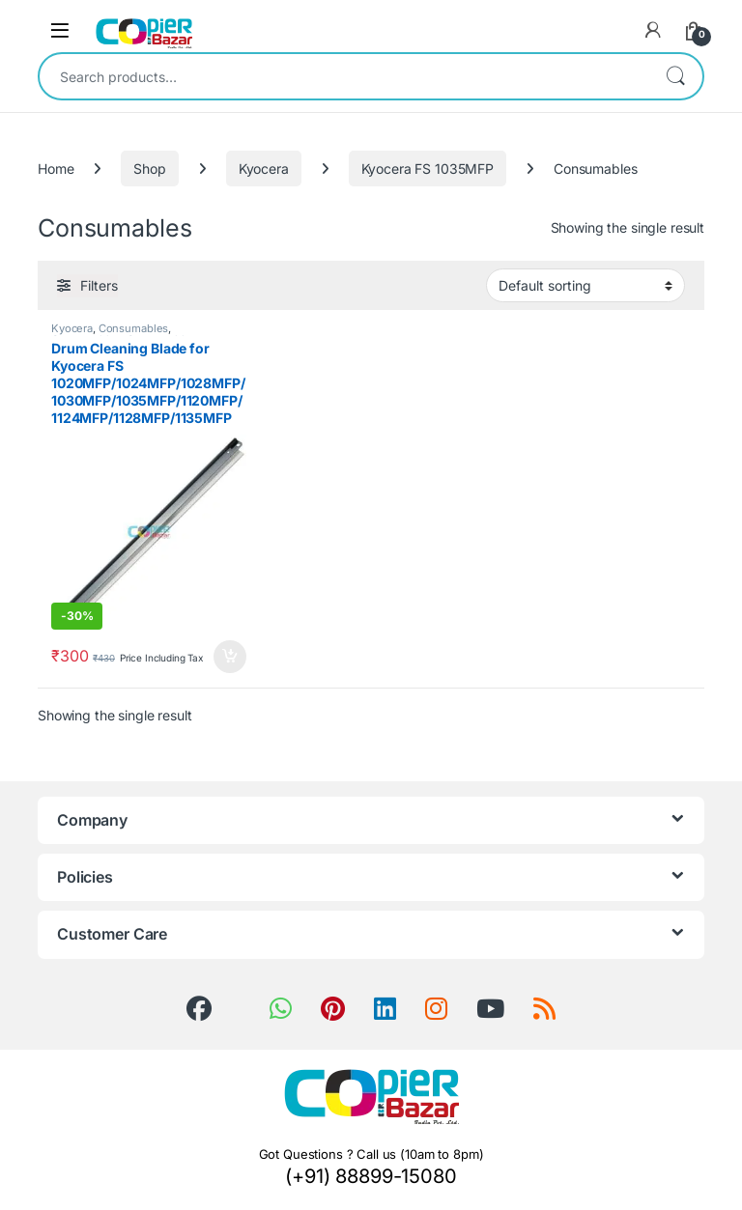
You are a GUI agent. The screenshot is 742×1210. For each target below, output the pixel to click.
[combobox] (344, 76)
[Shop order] (585, 284)
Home (55, 168)
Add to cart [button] (230, 656)
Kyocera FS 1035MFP (427, 168)
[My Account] (653, 30)
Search (675, 76)
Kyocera (264, 168)
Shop (149, 168)
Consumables (133, 328)
